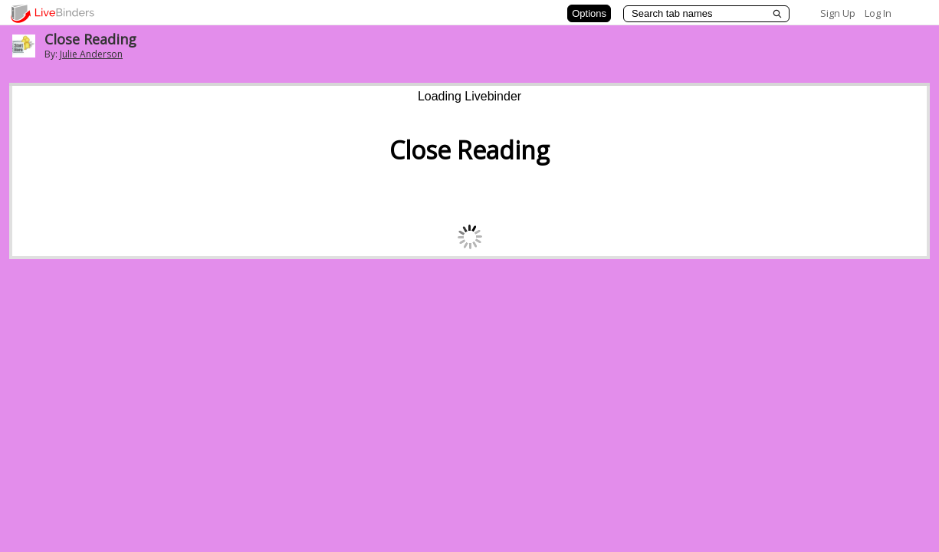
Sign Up (837, 13)
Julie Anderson (91, 54)
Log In (878, 13)
